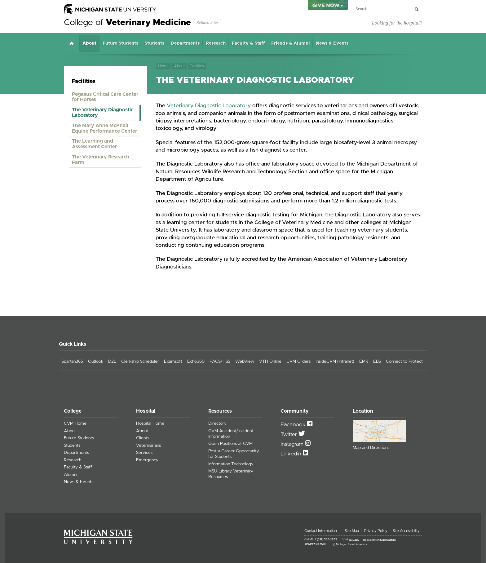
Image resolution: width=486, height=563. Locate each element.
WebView (244, 361)
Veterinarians (148, 445)
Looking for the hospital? (397, 22)
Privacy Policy (375, 531)
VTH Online (270, 361)
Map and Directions (371, 448)
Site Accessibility (406, 531)
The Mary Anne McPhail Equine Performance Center (104, 128)
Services (144, 452)
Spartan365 (72, 361)
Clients (142, 438)
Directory (217, 423)
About (89, 43)
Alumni (70, 474)
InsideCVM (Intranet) (335, 361)
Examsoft (173, 361)
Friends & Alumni (290, 43)
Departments (185, 43)
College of (127, 22)
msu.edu (354, 540)
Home (71, 43)
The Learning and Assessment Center (94, 144)
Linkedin (292, 454)
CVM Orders (298, 361)
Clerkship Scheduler (140, 361)
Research (216, 43)
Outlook (95, 361)
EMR (363, 361)
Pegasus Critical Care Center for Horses (105, 97)
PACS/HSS (220, 361)
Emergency (147, 460)
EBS (377, 361)
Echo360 (196, 361)
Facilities (197, 66)
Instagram (293, 444)
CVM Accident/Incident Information (230, 434)
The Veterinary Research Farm (100, 159)
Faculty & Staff (248, 43)
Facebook (294, 425)
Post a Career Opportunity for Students (233, 454)
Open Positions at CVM (230, 443)
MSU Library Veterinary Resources (230, 474)
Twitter (289, 434)
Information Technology (231, 464)
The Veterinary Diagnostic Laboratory (102, 112)
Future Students (120, 43)
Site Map (352, 531)
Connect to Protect (404, 361)
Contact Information (320, 531)
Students (154, 43)
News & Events (332, 43)
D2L (112, 361)
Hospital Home (150, 423)
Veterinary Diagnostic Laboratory (209, 106)
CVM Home (75, 423)
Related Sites (207, 22)
